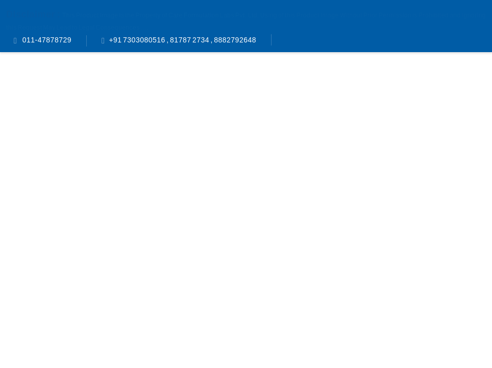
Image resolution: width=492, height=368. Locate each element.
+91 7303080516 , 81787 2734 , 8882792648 (182, 40)
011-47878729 (46, 40)
